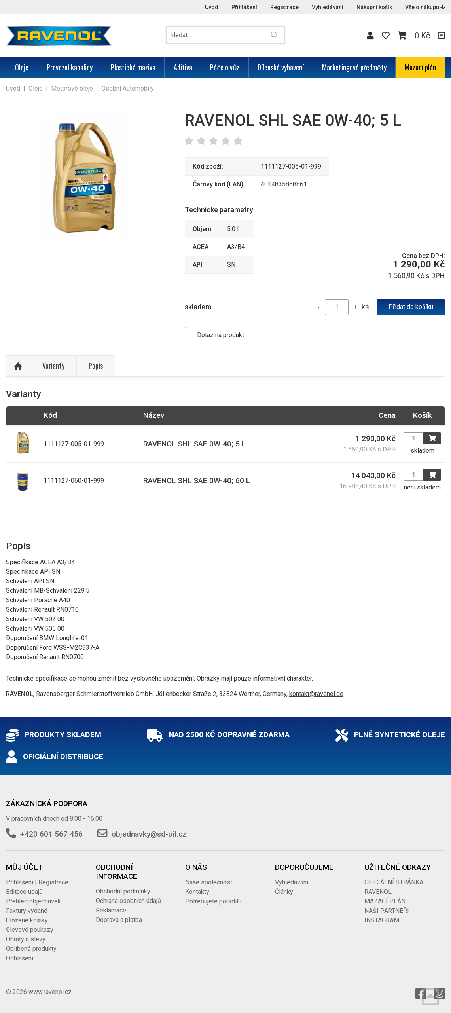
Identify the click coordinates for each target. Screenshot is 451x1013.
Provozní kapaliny (70, 67)
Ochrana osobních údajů (128, 901)
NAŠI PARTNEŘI (386, 910)
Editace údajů (24, 891)
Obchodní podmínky (123, 891)
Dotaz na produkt (220, 335)
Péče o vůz (224, 67)
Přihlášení (244, 7)
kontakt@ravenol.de (316, 694)
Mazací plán (420, 67)
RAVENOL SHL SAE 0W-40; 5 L (194, 443)
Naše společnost (208, 882)
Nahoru (18, 366)
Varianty (53, 365)
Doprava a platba (119, 920)
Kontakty (197, 891)
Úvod (211, 7)
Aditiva (183, 67)
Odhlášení (19, 958)
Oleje (21, 67)
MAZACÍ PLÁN (385, 901)
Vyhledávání (327, 7)
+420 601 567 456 (51, 833)
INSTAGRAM (381, 920)
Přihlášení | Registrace (37, 882)
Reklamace (111, 910)
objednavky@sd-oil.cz (149, 833)
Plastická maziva (133, 67)
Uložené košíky (27, 920)
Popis (96, 365)
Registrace (284, 7)
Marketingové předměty (354, 67)
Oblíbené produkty (31, 948)
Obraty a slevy (25, 939)
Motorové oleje (72, 88)
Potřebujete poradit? (213, 901)
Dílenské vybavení (281, 67)
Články (284, 891)
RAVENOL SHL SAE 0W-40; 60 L (196, 480)
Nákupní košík (374, 7)
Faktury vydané (26, 910)
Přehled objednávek (33, 901)
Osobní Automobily (127, 88)
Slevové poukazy (29, 929)
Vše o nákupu (425, 7)
